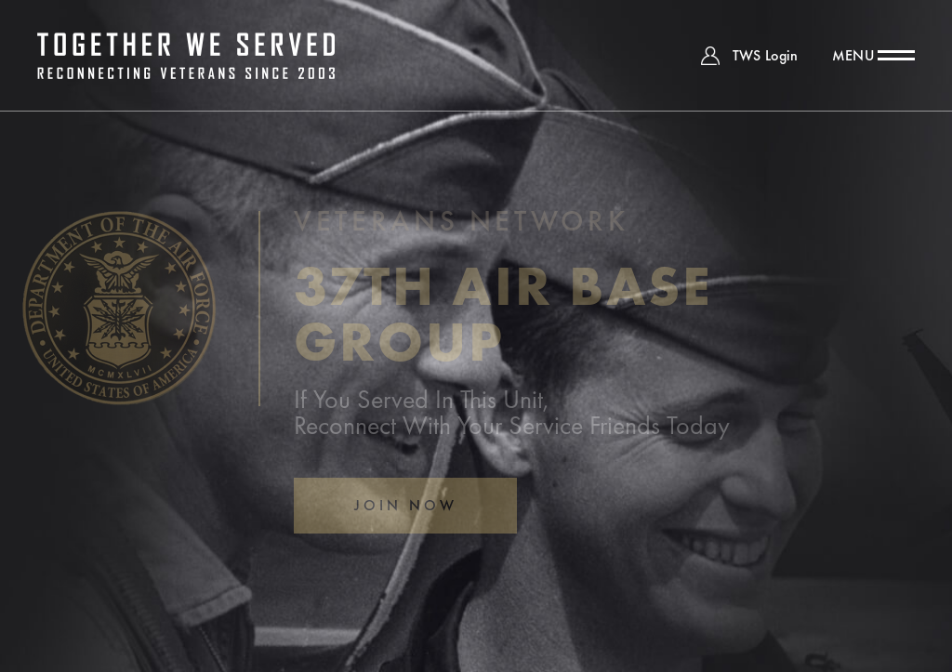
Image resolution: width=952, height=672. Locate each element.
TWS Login (766, 55)
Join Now (405, 505)
